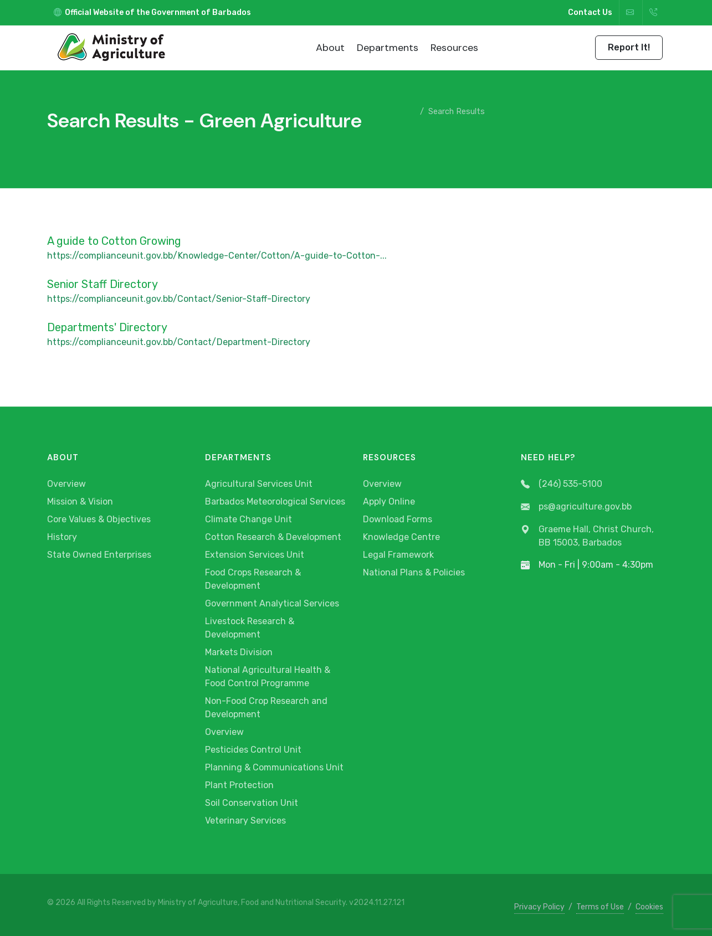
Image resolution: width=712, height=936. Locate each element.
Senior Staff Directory (102, 284)
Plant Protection (239, 785)
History (62, 537)
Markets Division (239, 652)
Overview (66, 484)
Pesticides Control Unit (253, 749)
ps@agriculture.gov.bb (576, 507)
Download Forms (397, 519)
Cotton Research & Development (273, 537)
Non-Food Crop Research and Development (266, 707)
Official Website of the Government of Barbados (152, 12)
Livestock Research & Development (249, 628)
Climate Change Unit (248, 519)
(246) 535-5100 (561, 484)
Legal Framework (398, 554)
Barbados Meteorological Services (275, 501)
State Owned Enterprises (99, 554)
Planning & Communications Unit (274, 767)
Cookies (649, 907)
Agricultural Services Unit (259, 484)
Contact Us (590, 12)
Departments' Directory (107, 327)
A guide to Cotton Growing (114, 241)
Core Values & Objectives (99, 519)
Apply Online (389, 501)
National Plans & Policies (414, 572)
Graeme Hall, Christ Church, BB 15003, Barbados (587, 536)
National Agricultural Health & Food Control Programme (267, 676)
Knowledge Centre (401, 537)
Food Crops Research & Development (253, 579)
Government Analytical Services (272, 603)
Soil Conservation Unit (251, 803)
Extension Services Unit (254, 554)
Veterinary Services (245, 820)
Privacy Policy (539, 907)
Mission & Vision (80, 501)
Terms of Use (600, 907)
